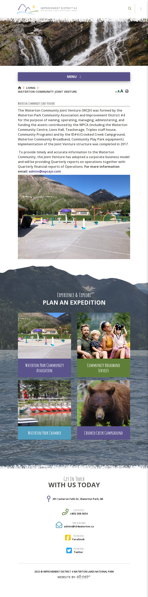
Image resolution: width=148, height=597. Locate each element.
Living (30, 88)
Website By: (74, 577)
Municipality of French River (46, 9)
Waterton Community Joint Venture (47, 92)
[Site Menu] (74, 76)
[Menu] (141, 9)
